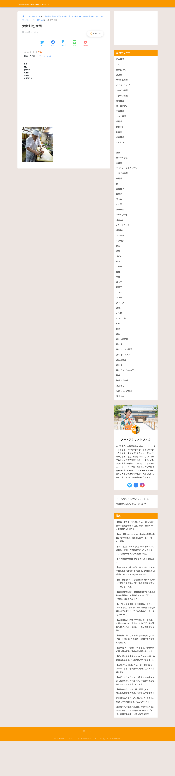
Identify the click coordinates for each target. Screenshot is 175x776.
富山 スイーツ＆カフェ (126, 379)
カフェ (119, 299)
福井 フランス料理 (124, 400)
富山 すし (120, 352)
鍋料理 (119, 198)
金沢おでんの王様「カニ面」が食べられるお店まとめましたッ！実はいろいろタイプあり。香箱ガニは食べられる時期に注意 (135, 745)
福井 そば (120, 405)
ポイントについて (44, 56)
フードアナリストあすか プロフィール (133, 508)
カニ (118, 150)
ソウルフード (122, 219)
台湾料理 (120, 102)
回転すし (120, 128)
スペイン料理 (122, 91)
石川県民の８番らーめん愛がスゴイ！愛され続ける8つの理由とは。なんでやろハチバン (135, 732)
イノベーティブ (123, 86)
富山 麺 (119, 373)
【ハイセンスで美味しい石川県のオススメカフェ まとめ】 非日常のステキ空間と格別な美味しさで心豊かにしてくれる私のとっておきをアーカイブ (135, 625)
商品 (118, 336)
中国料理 (120, 112)
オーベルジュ (122, 160)
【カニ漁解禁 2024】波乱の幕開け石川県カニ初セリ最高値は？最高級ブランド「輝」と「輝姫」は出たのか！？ (136, 611)
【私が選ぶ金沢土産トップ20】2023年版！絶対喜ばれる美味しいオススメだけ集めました (135, 682)
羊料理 (119, 123)
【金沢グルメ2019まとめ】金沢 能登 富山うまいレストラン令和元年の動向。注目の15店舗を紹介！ (135, 694)
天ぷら (119, 203)
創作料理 (120, 139)
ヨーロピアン (122, 107)
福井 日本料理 (122, 389)
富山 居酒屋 (121, 368)
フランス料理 (122, 81)
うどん (119, 262)
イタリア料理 (122, 96)
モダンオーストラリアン (127, 171)
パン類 (119, 320)
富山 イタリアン (123, 363)
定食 (118, 277)
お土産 (119, 134)
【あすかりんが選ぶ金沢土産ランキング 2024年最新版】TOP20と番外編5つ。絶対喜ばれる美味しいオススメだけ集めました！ (135, 584)
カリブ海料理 (122, 176)
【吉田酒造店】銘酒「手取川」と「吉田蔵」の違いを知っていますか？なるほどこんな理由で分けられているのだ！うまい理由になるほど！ (135, 642)
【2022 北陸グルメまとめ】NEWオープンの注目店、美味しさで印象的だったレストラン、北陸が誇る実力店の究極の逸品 (135, 561)
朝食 (118, 283)
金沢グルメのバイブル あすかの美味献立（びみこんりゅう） (57, 3)
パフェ (119, 304)
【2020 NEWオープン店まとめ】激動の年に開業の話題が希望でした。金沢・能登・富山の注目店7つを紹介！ (135, 535)
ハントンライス (123, 230)
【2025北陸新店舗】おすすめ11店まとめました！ (135, 572)
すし (118, 65)
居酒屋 (119, 75)
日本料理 (120, 59)
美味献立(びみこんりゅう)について (132, 513)
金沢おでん (37, 16)
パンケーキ (121, 325)
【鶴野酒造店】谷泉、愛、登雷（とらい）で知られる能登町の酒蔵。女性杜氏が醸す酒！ (135, 720)
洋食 (118, 155)
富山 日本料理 (122, 347)
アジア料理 (121, 118)
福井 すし (120, 395)
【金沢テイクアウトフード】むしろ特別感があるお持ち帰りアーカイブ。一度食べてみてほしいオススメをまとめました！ (135, 707)
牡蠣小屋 (120, 214)
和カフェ (120, 288)
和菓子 (119, 293)
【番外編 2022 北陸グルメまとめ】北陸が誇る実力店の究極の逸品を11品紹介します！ (135, 669)
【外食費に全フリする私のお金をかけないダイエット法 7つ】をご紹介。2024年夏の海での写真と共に (135, 656)
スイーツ (120, 309)
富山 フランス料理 (124, 357)
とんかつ (120, 144)
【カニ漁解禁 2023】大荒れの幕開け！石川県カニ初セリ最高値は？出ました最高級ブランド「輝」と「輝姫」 (136, 598)
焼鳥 (118, 256)
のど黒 (119, 208)
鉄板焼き (120, 235)
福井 (118, 384)
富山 (118, 341)
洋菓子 (119, 315)
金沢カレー (121, 224)
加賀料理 (120, 192)
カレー (119, 272)
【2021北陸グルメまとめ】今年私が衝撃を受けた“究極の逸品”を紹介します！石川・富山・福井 (135, 548)
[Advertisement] (63, 102)
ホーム (27, 16)
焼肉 (118, 251)
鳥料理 (119, 182)
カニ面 (119, 166)
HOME (87, 765)
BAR (118, 331)
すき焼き (120, 246)
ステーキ (120, 240)
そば (118, 267)
